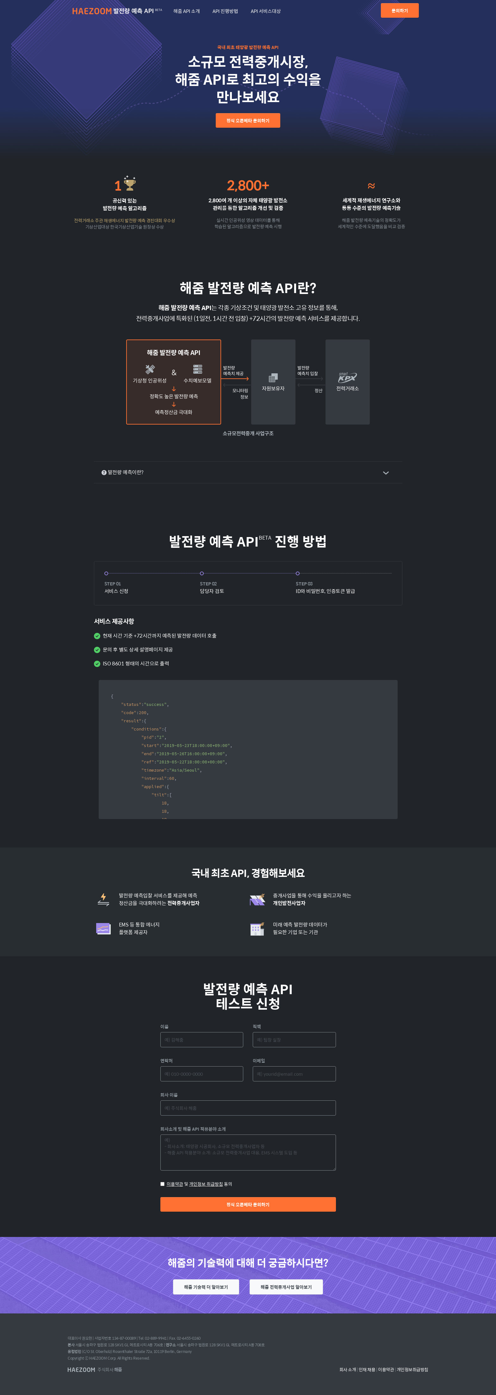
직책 (257, 1026)
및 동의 (196, 1184)
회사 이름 (169, 1095)
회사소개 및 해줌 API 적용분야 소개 (193, 1129)
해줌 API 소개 (186, 11)
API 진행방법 (225, 11)
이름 (164, 1026)
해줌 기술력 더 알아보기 (206, 1286)
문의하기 (400, 10)
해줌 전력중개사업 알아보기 (286, 1286)
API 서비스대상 (266, 11)
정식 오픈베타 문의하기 (248, 120)
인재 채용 (367, 1369)
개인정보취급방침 (412, 1369)
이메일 (259, 1060)
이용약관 (175, 1183)
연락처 (166, 1060)
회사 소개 (347, 1369)
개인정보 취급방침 (206, 1183)
